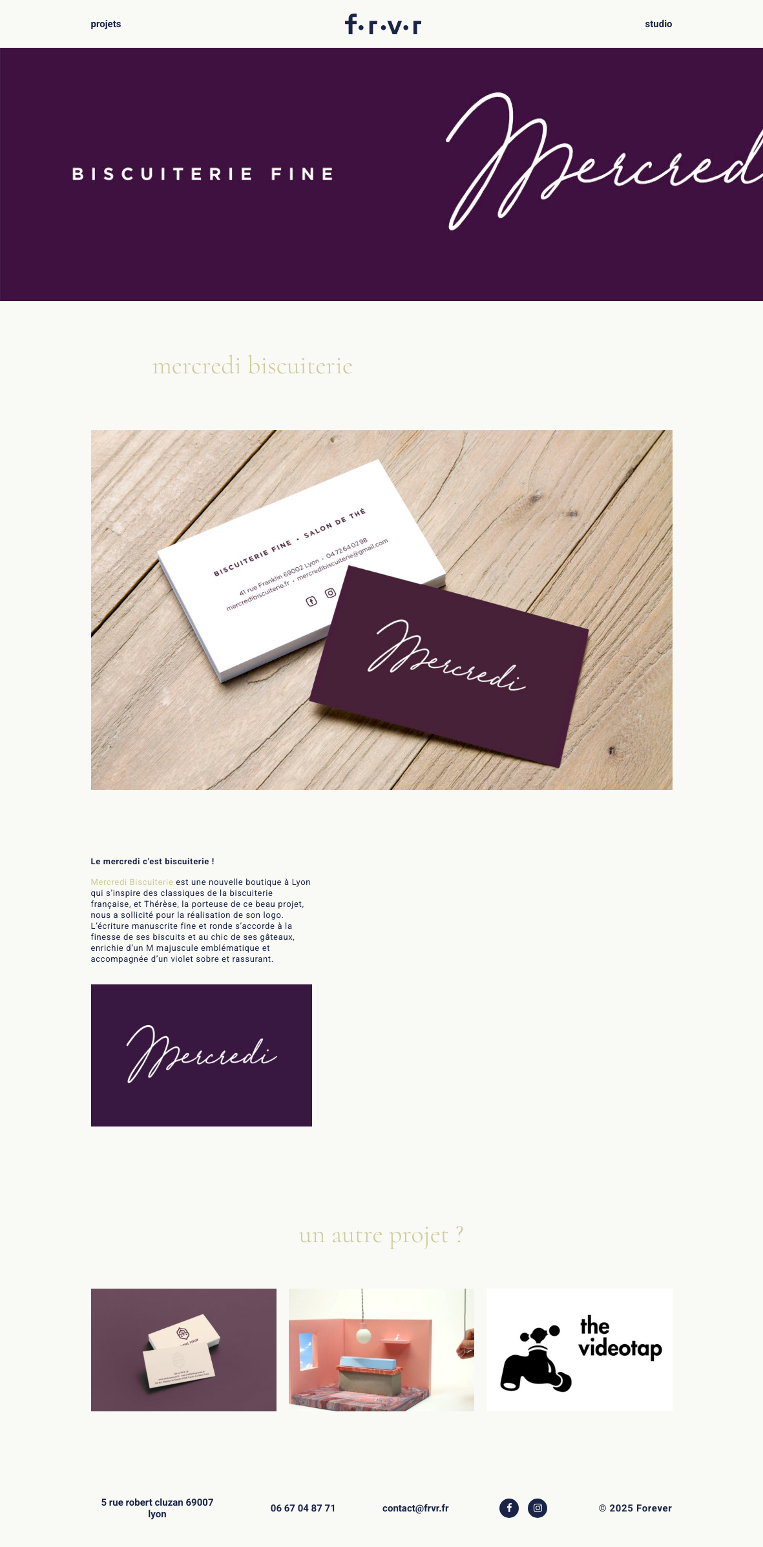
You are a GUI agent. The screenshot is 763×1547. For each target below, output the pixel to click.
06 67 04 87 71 (303, 1508)
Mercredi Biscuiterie (132, 883)
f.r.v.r (382, 19)
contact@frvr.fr (415, 1508)
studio (659, 24)
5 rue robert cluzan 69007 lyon (157, 1508)
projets (106, 24)
